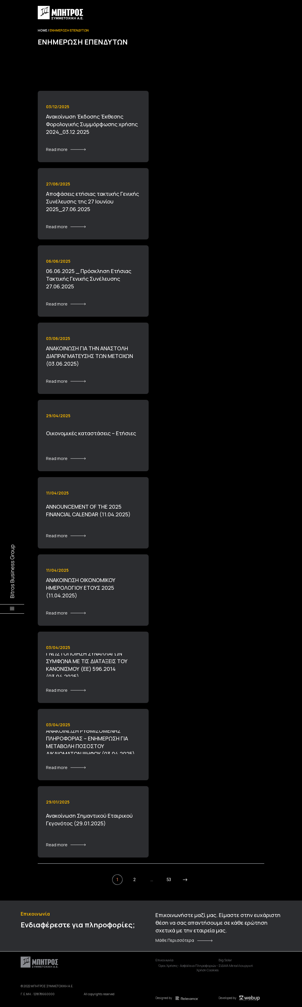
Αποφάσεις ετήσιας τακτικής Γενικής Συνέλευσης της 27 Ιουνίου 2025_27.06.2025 (92, 201)
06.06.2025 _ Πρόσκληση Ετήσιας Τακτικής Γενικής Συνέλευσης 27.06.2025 (88, 278)
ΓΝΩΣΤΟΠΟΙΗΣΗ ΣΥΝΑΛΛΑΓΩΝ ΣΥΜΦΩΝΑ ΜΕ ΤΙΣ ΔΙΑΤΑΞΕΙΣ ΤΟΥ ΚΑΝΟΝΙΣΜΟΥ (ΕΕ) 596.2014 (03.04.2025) (86, 665)
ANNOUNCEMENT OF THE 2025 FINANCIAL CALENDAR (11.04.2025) (88, 510)
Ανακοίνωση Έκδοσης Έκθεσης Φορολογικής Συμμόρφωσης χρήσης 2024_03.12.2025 (92, 124)
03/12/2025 (57, 106)
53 (168, 879)
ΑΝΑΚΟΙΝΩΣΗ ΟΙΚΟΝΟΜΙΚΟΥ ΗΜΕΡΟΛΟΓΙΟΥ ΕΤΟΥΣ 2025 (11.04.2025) (80, 587)
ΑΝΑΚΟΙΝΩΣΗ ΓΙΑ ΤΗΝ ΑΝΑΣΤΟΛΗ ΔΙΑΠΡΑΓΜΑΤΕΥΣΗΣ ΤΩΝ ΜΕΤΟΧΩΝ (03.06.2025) (89, 356)
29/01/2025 (58, 802)
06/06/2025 (58, 261)
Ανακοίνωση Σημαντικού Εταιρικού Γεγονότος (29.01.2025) (89, 819)
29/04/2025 (58, 415)
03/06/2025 (58, 338)
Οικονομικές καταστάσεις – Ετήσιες (91, 433)
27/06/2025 (58, 184)
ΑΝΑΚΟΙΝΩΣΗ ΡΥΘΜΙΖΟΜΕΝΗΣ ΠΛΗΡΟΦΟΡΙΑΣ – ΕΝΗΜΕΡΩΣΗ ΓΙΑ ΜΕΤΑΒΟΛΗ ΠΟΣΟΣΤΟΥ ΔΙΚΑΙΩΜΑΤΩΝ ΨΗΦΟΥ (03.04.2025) (90, 742)
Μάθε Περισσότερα (174, 940)
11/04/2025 (57, 493)
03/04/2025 (58, 647)
